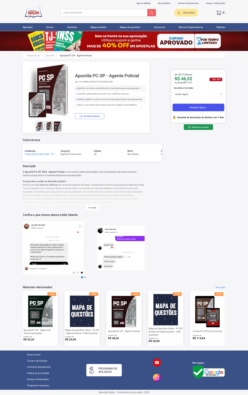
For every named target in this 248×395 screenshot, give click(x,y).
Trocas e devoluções (37, 361)
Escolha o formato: (184, 88)
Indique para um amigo (198, 127)
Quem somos (33, 354)
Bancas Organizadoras (191, 27)
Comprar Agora (197, 107)
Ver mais (92, 208)
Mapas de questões (130, 27)
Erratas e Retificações (38, 379)
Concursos (159, 27)
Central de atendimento (39, 367)
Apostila (50, 55)
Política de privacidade (38, 373)
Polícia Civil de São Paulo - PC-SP (41, 154)
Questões (72, 27)
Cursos (50, 27)
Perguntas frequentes (38, 385)
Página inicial (33, 55)
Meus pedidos (164, 3)
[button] (82, 277)
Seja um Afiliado (143, 3)
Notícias (221, 27)
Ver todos (220, 287)
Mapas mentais (98, 27)
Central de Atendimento (188, 3)
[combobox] (103, 12)
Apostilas (28, 27)
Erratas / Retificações (215, 3)
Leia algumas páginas (90, 116)
